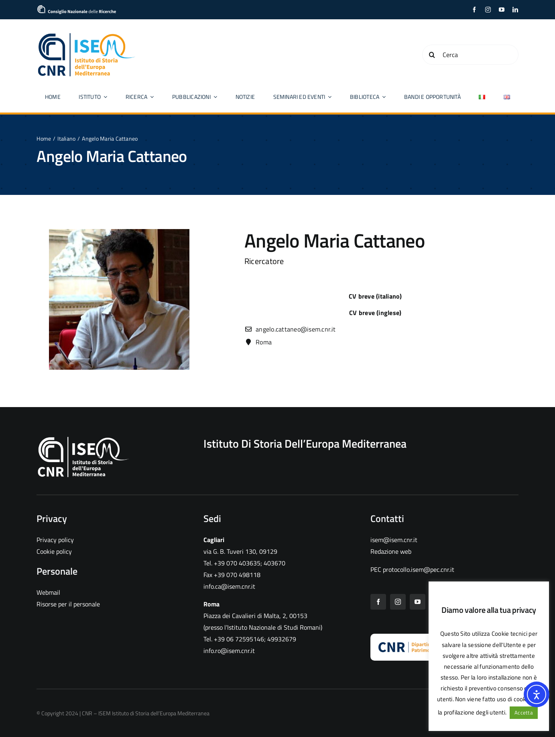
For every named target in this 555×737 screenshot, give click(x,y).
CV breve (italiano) (375, 296)
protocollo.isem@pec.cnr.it (418, 569)
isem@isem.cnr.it (393, 540)
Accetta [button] (523, 712)
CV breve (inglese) (375, 312)
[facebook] (474, 9)
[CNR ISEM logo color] (87, 34)
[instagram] (488, 9)
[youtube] (501, 9)
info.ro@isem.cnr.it (229, 650)
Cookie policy (54, 551)
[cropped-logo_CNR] (77, 8)
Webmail (48, 592)
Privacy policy (55, 540)
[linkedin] (515, 9)
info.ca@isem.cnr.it (229, 586)
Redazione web (390, 551)
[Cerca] (470, 55)
